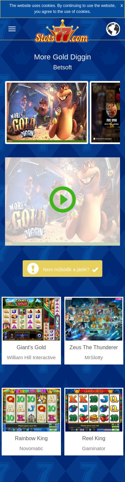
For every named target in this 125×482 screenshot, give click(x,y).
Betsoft (62, 67)
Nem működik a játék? (70, 269)
